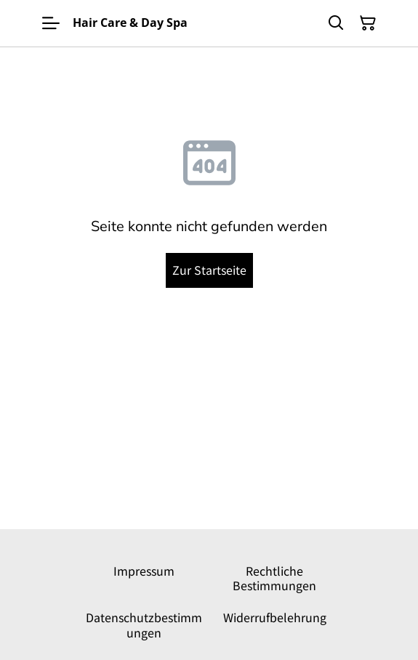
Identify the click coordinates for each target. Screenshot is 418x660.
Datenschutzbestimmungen (144, 624)
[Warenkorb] (368, 23)
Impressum (143, 570)
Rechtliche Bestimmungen (274, 578)
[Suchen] (336, 23)
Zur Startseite (209, 269)
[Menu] (51, 23)
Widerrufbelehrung (274, 617)
